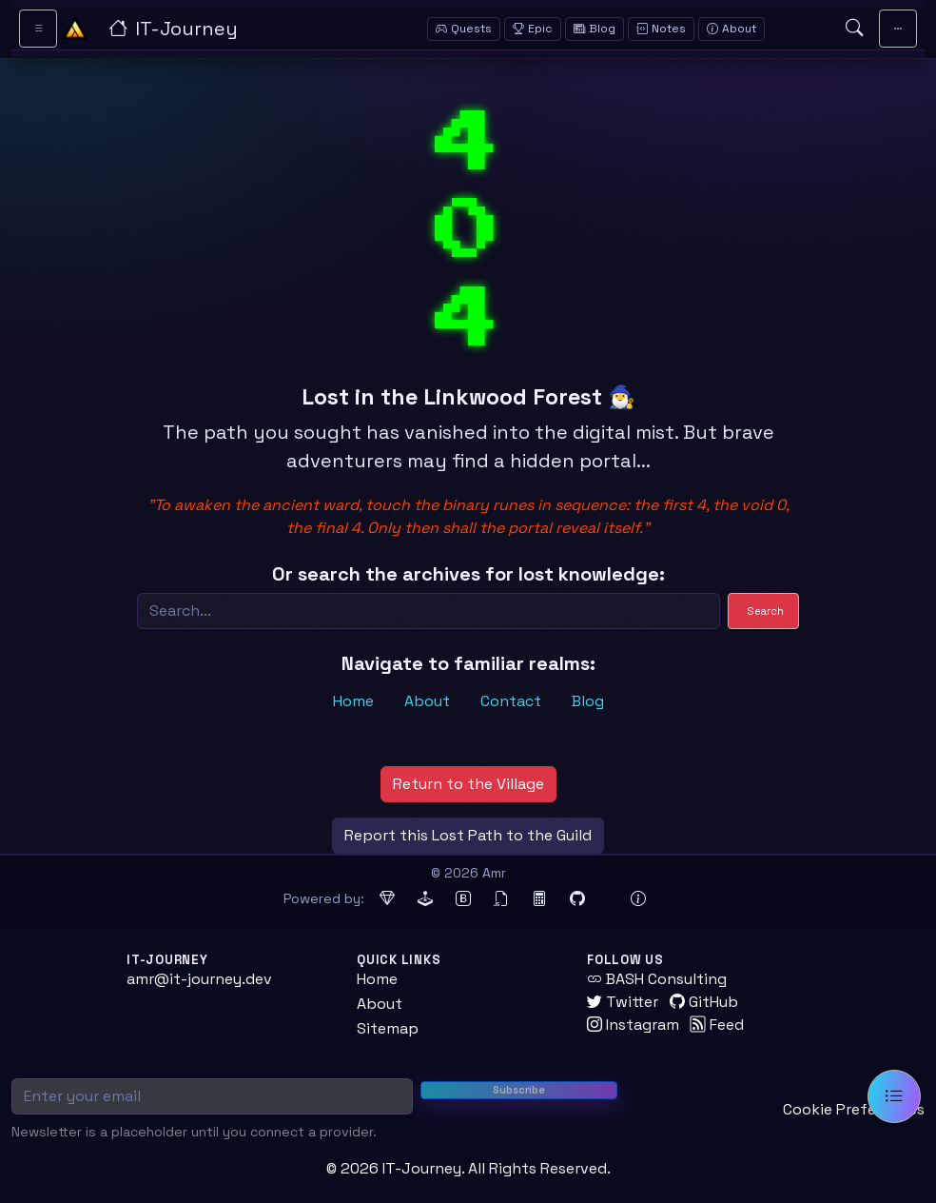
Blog (588, 701)
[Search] (428, 611)
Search (766, 611)
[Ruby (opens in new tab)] (387, 899)
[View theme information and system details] (638, 899)
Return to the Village (468, 784)
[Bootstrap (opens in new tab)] (463, 899)
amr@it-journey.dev (199, 979)
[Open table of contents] (894, 1096)
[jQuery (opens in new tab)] (501, 899)
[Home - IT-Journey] (75, 29)
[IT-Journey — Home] (234, 29)
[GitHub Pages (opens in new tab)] (577, 899)
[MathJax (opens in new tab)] (539, 899)
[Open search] (854, 28)
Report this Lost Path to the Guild (468, 835)
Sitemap (388, 1028)
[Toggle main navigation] (898, 29)
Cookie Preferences (854, 1109)
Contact (510, 701)
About (427, 701)
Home (353, 701)
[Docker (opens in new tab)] (607, 899)
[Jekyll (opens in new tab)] (425, 899)
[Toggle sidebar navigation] (38, 29)
